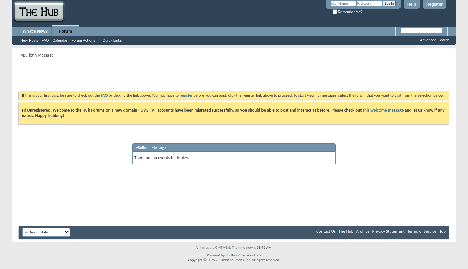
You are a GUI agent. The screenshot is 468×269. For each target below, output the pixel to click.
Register (434, 4)
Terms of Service (421, 231)
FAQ (45, 40)
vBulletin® (233, 255)
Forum (65, 31)
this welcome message (383, 110)
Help (411, 4)
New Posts (29, 40)
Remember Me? (347, 12)
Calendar (60, 40)
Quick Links (112, 40)
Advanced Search (434, 40)
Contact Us (326, 231)
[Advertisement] (142, 74)
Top (442, 231)
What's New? (35, 31)
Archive (362, 231)
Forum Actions (83, 40)
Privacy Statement (388, 231)
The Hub (345, 231)
